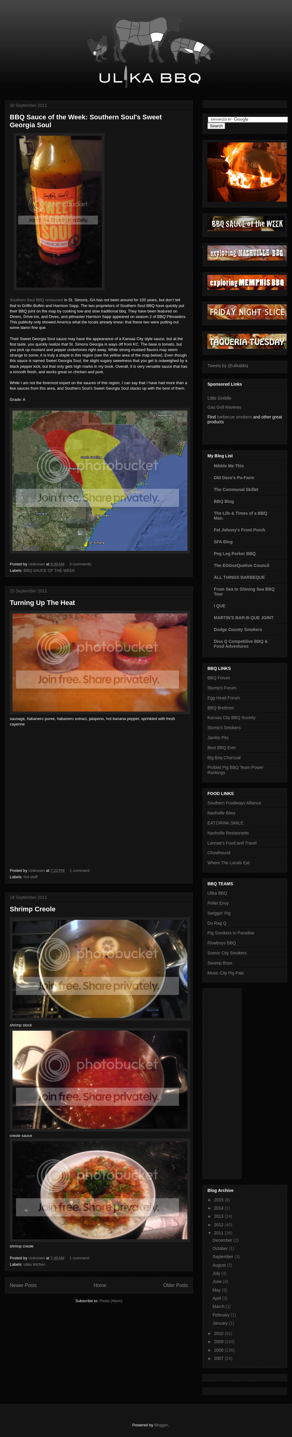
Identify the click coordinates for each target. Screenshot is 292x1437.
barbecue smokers (234, 417)
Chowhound (218, 852)
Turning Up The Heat (42, 602)
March (219, 1306)
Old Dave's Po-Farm (234, 477)
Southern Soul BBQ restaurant (36, 300)
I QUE (219, 605)
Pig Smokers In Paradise (230, 932)
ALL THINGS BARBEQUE (239, 577)
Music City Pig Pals (225, 973)
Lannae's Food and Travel (231, 843)
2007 (219, 1358)
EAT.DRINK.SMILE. (226, 823)
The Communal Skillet (236, 489)
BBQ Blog (224, 501)
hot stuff (31, 877)
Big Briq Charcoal (224, 757)
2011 (219, 1232)
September (224, 1256)
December (223, 1240)
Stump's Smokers (224, 727)
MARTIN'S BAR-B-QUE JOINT (243, 617)
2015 (219, 1199)
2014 (219, 1208)
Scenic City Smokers (227, 953)
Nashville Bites (221, 813)
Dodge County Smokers (238, 629)
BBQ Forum (218, 677)
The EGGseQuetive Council (241, 565)
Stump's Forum (221, 687)
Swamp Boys (219, 963)
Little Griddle (219, 398)
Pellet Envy (218, 903)
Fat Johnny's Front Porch (239, 529)
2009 (219, 1341)
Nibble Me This (229, 465)
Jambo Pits (217, 737)
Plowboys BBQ (221, 942)
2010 (219, 1333)
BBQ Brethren (220, 707)
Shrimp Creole (32, 909)
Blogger (161, 1425)
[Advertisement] (231, 1082)
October (221, 1248)
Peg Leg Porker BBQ (235, 553)
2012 (219, 1224)
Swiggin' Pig (219, 913)
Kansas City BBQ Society (231, 717)
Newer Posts (23, 1285)
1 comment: (81, 870)
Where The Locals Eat (228, 862)
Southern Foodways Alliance (234, 802)
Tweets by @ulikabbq (227, 365)
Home (100, 1285)
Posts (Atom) (110, 1301)
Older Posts (175, 1285)
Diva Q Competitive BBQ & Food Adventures (241, 644)
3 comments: (81, 564)
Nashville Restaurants (228, 833)
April (217, 1298)
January (221, 1323)
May (217, 1290)
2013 (219, 1216)
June (218, 1281)
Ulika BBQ (217, 893)
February (222, 1314)
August (220, 1265)
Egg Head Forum (223, 697)
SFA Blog (223, 541)
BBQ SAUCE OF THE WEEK (49, 570)
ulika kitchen (35, 1264)
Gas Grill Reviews (224, 407)
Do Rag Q (216, 923)
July (217, 1273)
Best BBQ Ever (221, 747)
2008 (219, 1350)
